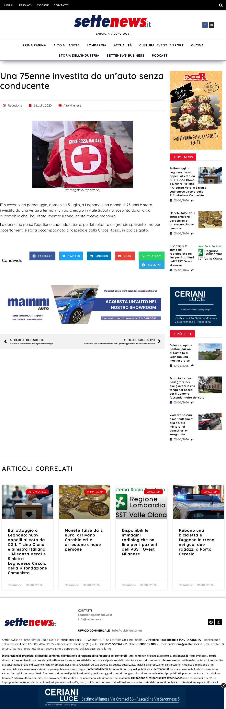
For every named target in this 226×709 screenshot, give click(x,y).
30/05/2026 (179, 365)
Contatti (61, 5)
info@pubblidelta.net (127, 630)
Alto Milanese (66, 45)
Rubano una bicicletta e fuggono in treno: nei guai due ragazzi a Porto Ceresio (197, 542)
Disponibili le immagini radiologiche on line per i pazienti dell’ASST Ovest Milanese (182, 255)
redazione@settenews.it (95, 615)
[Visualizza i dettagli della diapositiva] (82, 304)
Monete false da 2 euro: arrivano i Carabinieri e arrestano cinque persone (182, 220)
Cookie (43, 5)
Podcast (160, 55)
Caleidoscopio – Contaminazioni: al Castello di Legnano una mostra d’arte (181, 352)
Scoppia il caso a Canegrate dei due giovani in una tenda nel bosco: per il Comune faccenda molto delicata (187, 388)
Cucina (197, 45)
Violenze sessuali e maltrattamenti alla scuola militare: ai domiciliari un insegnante (182, 424)
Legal (9, 5)
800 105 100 (148, 644)
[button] (221, 5)
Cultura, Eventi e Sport (161, 45)
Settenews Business (125, 55)
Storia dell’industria (79, 55)
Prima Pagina (34, 45)
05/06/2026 (179, 200)
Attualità (123, 45)
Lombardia (96, 45)
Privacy (25, 5)
